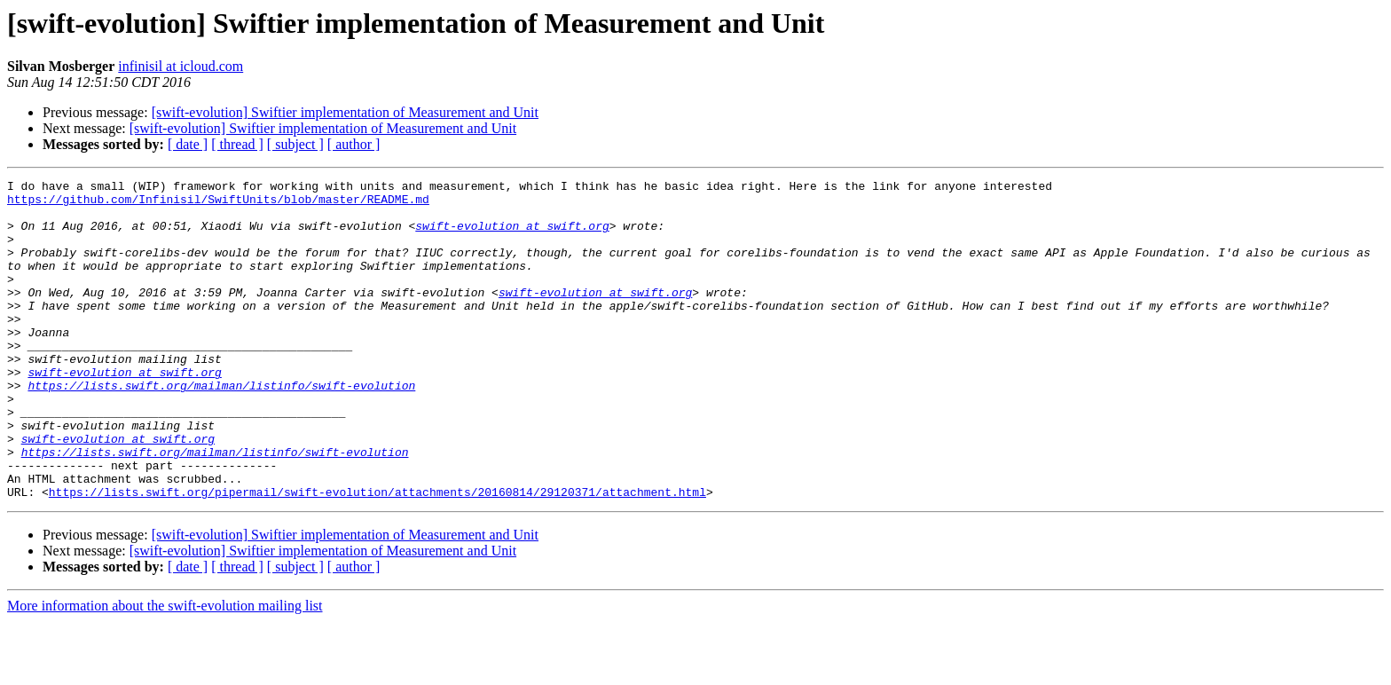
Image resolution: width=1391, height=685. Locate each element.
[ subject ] (295, 144)
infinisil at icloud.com (180, 66)
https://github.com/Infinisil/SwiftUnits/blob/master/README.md (218, 204)
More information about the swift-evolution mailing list (165, 669)
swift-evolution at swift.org (512, 236)
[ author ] (354, 144)
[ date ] (188, 144)
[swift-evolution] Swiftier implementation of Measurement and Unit (345, 112)
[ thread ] (237, 144)
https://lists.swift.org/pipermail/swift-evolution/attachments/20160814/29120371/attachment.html (377, 555)
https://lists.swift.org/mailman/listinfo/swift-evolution (221, 428)
